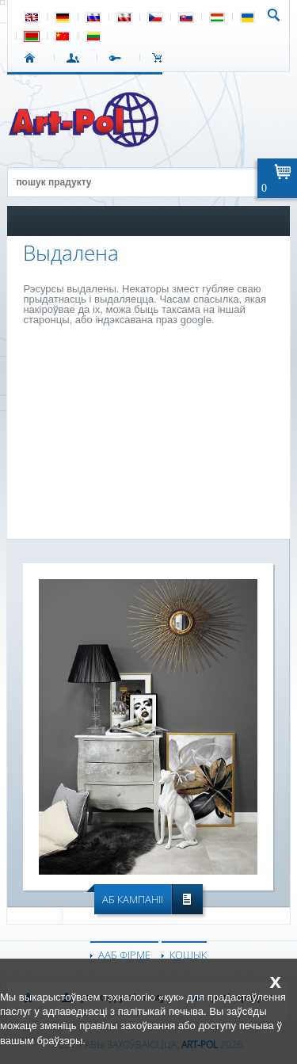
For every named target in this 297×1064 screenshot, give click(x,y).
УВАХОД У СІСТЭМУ (76, 57)
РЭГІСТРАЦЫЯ (118, 57)
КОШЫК (161, 57)
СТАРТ (33, 57)
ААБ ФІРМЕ (124, 955)
